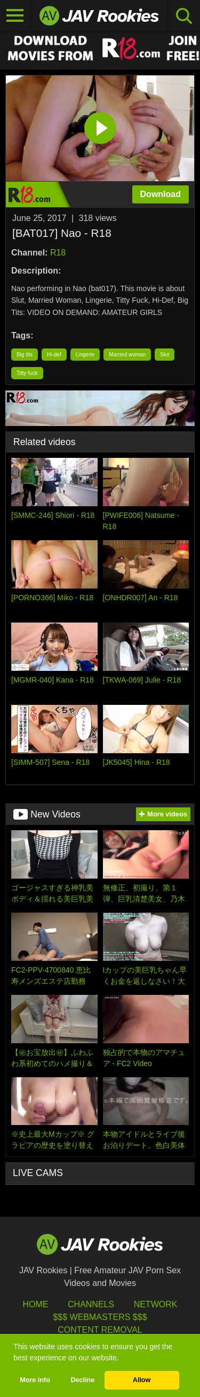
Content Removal (100, 1329)
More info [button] (35, 1380)
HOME (36, 1304)
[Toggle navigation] (15, 16)
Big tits (25, 354)
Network (156, 1304)
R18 (58, 252)
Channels (91, 1304)
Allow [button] (142, 1380)
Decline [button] (82, 1380)
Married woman (127, 354)
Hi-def (54, 354)
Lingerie (85, 354)
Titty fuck (27, 373)
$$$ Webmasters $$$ (100, 1317)
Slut (164, 354)
